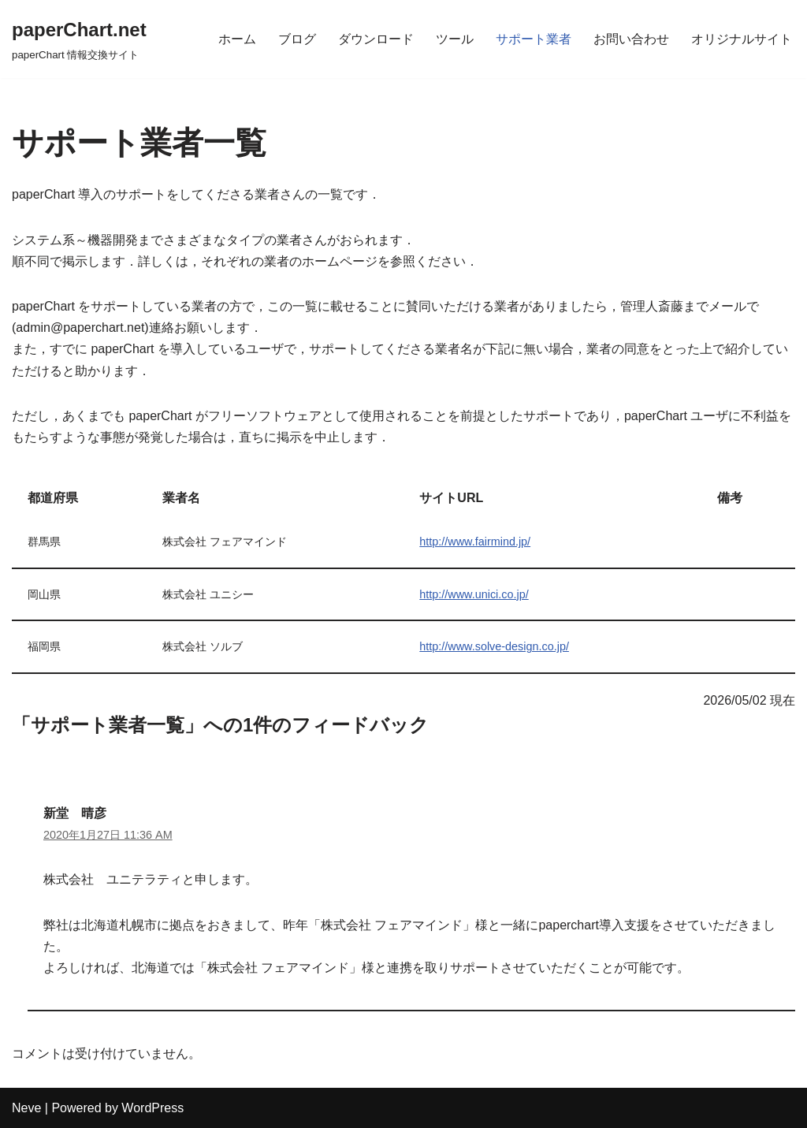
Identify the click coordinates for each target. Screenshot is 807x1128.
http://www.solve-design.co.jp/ (494, 646)
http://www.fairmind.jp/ (474, 541)
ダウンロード (376, 39)
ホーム (237, 39)
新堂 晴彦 (74, 813)
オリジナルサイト (741, 39)
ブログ (297, 39)
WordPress (152, 1108)
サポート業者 (533, 39)
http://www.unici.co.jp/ (473, 594)
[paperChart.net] (79, 39)
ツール (455, 39)
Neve (26, 1108)
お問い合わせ (631, 39)
